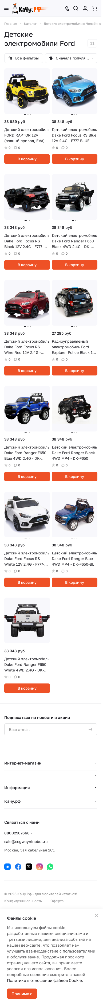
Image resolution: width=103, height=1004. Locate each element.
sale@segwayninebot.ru (25, 841)
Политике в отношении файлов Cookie (44, 980)
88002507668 (17, 833)
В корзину (27, 159)
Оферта (57, 901)
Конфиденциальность (23, 901)
